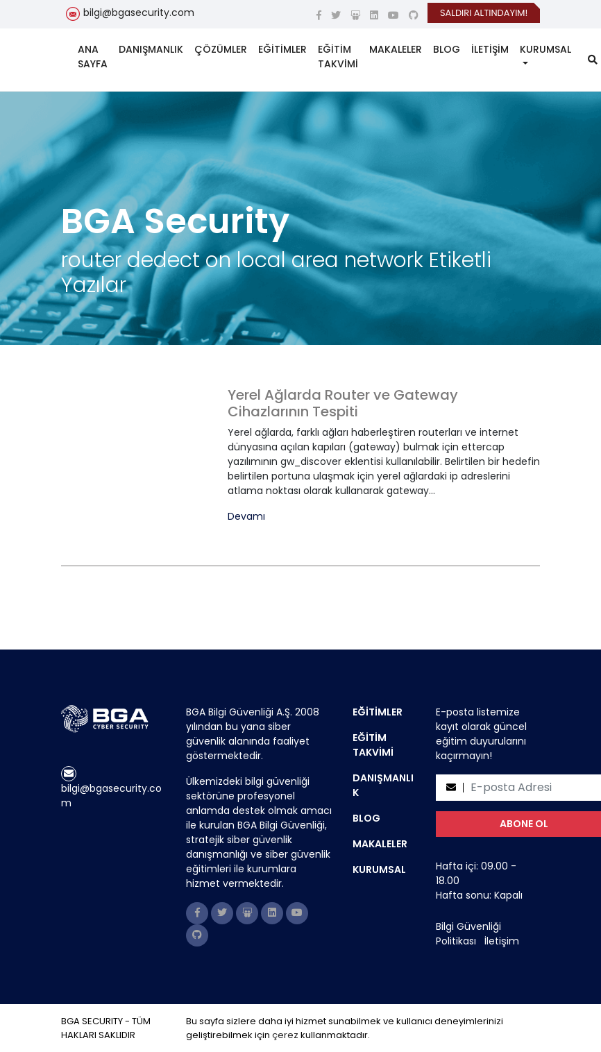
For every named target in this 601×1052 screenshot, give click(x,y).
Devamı (246, 516)
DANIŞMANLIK (151, 49)
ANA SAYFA (93, 56)
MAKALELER (395, 49)
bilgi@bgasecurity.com (138, 12)
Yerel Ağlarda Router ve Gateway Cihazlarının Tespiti (343, 403)
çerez (285, 1035)
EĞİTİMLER (282, 49)
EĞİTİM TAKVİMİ (338, 56)
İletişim (501, 941)
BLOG (446, 49)
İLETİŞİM (490, 49)
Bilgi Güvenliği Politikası (468, 933)
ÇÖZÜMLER (220, 49)
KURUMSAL (545, 49)
